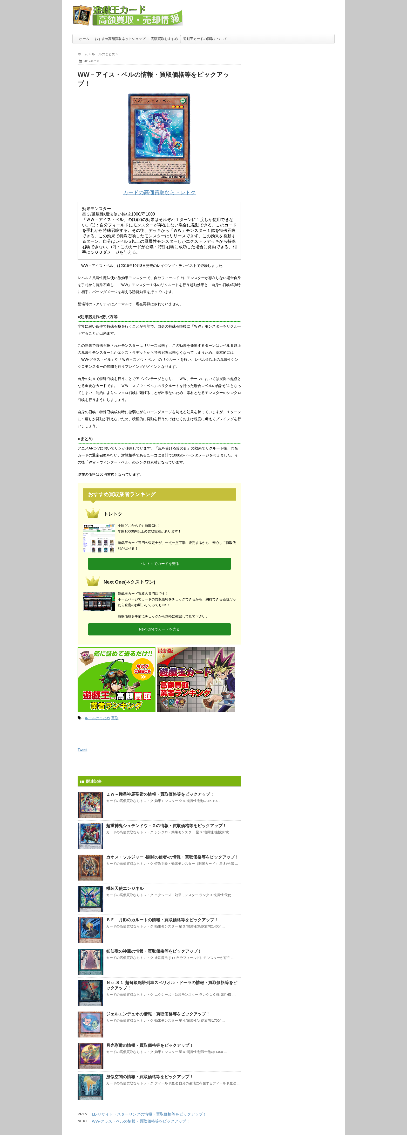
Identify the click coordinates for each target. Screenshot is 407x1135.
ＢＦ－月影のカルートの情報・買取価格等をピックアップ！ (162, 920)
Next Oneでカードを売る (159, 629)
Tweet (82, 750)
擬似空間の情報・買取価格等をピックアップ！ (149, 1077)
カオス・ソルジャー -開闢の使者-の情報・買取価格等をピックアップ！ (172, 857)
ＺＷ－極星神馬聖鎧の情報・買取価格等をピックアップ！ (160, 794)
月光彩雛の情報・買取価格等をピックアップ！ (149, 1045)
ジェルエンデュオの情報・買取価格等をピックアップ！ (158, 1014)
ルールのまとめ (97, 718)
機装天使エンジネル (125, 888)
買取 (114, 718)
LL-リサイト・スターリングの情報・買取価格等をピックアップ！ (149, 1114)
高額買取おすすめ (164, 39)
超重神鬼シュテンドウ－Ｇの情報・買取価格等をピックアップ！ (166, 825)
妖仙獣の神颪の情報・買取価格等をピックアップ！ (154, 951)
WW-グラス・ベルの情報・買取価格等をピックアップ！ (141, 1121)
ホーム (84, 39)
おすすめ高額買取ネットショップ (120, 39)
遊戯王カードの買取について (205, 39)
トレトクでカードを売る (159, 564)
